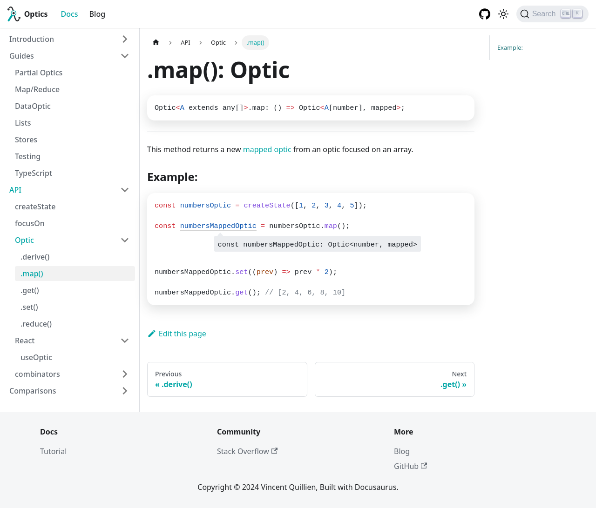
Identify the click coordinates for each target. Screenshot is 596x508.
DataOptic (33, 106)
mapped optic (267, 149)
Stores (26, 139)
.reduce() (36, 324)
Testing (28, 156)
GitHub (410, 466)
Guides (21, 56)
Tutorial (53, 451)
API (15, 190)
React (24, 340)
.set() (29, 307)
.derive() (34, 257)
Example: (510, 47)
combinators (37, 374)
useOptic (36, 357)
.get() (29, 290)
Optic (24, 240)
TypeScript (33, 173)
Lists (23, 123)
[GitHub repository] (485, 14)
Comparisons (32, 391)
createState (35, 206)
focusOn (30, 223)
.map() (31, 273)
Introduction (31, 39)
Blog (97, 14)
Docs (69, 14)
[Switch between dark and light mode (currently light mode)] (503, 14)
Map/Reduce (37, 89)
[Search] (552, 14)
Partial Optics (38, 72)
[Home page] (156, 42)
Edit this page (176, 333)
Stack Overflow (247, 451)
